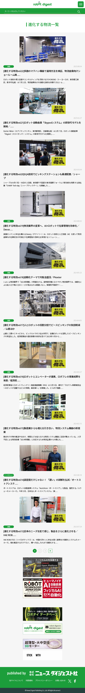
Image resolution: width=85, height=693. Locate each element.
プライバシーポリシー (44, 680)
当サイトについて (16, 680)
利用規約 (29, 680)
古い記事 (50, 551)
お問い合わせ (60, 680)
